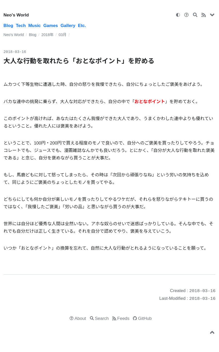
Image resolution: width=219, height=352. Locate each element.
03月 (62, 35)
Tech (21, 25)
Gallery (68, 25)
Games (50, 25)
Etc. (82, 25)
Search (102, 318)
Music (34, 25)
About (80, 318)
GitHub (145, 318)
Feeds (123, 318)
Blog (8, 25)
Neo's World (16, 15)
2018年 (47, 35)
